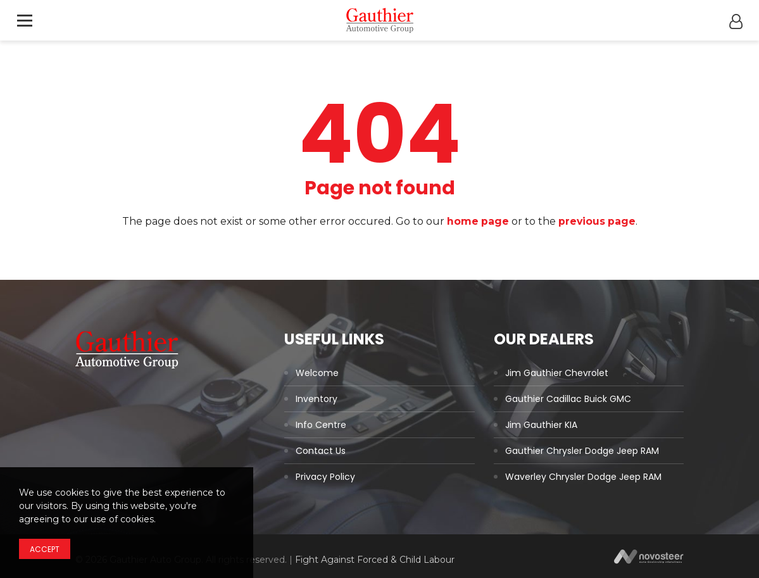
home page (477, 221)
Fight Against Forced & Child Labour (375, 559)
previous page (597, 221)
